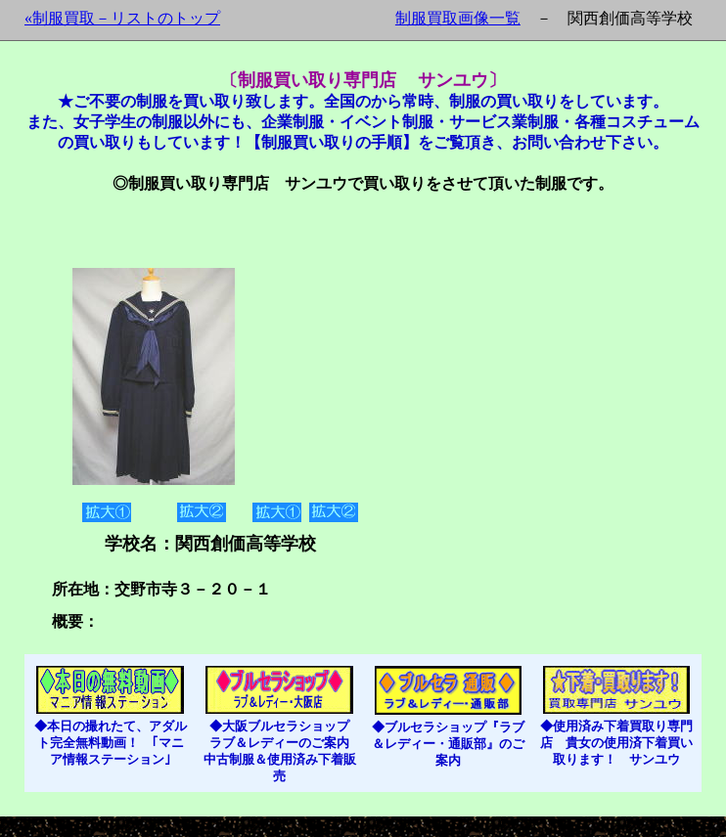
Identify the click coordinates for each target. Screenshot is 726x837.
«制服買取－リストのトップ (122, 18)
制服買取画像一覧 (458, 18)
